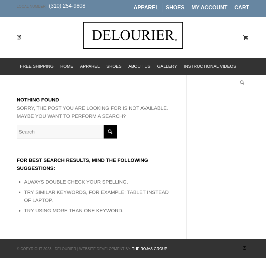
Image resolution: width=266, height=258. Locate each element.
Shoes (175, 7)
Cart (242, 7)
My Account (209, 7)
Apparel (146, 7)
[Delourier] (133, 42)
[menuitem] (146, 7)
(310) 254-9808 (67, 6)
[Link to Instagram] (19, 37)
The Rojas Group (149, 249)
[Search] (240, 83)
